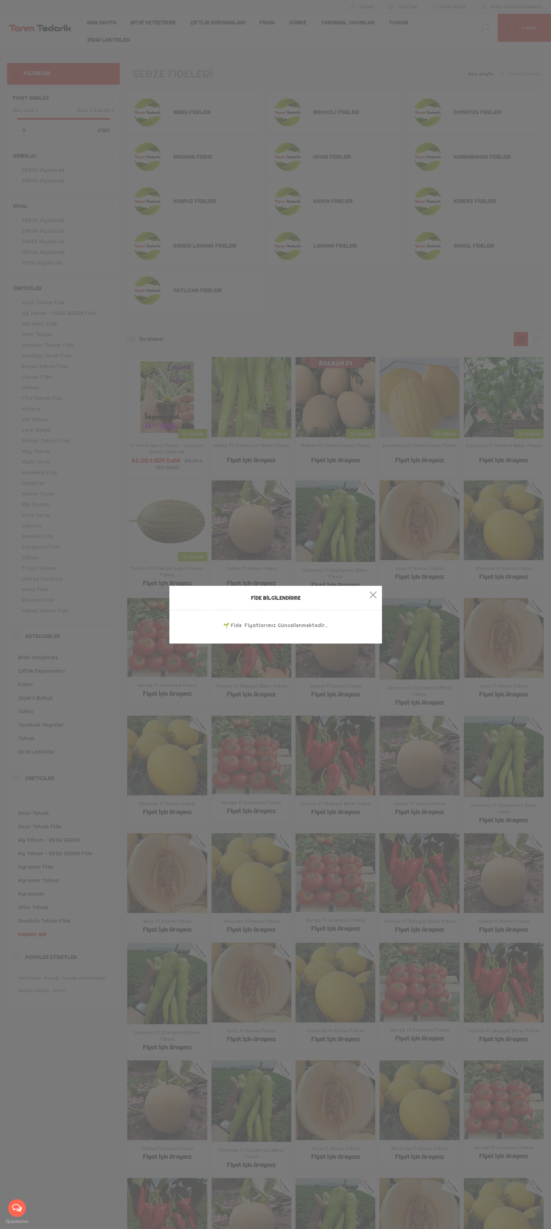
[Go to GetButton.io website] (17, 1221)
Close (373, 594)
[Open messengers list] (17, 1208)
